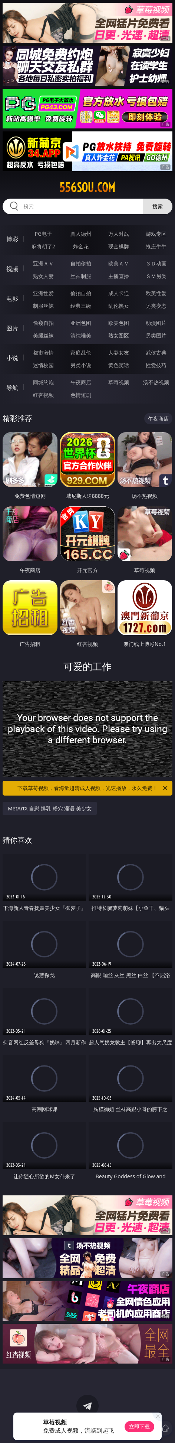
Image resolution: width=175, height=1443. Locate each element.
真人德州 (80, 233)
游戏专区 (156, 233)
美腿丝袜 (43, 335)
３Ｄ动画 (156, 263)
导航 (12, 387)
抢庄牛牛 (156, 246)
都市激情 (43, 352)
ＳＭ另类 (156, 276)
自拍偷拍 (80, 263)
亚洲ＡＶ (43, 263)
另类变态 (156, 305)
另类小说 (80, 365)
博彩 (12, 239)
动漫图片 (156, 322)
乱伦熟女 (118, 305)
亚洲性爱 (43, 293)
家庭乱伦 (80, 352)
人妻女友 (118, 352)
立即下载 (139, 1426)
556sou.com (87, 187)
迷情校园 (43, 365)
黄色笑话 (118, 365)
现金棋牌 (118, 246)
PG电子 (43, 233)
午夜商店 (80, 382)
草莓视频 (118, 382)
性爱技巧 (156, 365)
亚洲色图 (80, 322)
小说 (12, 358)
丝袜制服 (80, 276)
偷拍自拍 (80, 293)
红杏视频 (43, 394)
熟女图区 (118, 335)
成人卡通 (118, 293)
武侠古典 (156, 352)
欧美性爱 (156, 293)
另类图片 (156, 335)
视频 (12, 269)
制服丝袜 (43, 305)
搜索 (157, 206)
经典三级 (80, 305)
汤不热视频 (156, 382)
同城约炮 (43, 382)
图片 (12, 328)
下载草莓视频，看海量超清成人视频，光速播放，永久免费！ (93, 788)
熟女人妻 (43, 276)
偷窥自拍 (43, 322)
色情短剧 (80, 394)
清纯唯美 (80, 335)
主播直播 (118, 276)
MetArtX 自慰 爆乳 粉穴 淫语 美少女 (50, 808)
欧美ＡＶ (118, 263)
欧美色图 (118, 322)
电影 (12, 298)
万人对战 (118, 233)
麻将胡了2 (43, 246)
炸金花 (81, 246)
